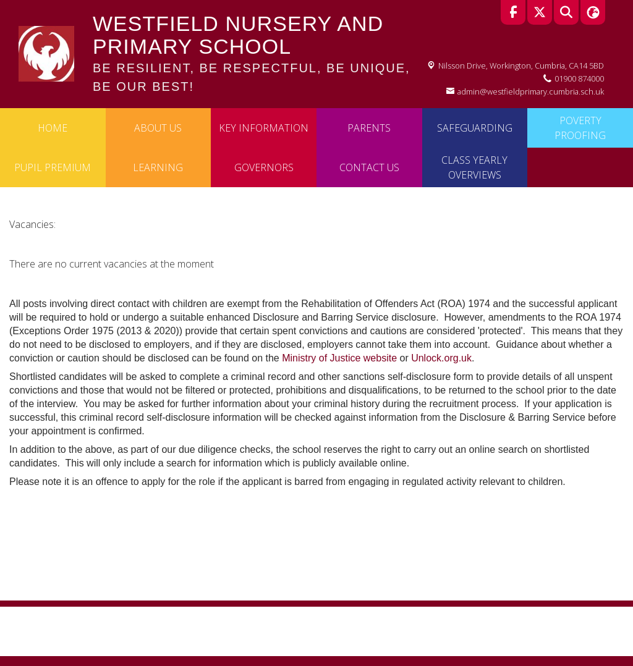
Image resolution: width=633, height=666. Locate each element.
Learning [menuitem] (158, 167)
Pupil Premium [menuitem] (52, 167)
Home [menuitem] (52, 128)
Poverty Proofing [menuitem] (580, 128)
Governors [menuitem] (264, 167)
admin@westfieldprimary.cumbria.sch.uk (530, 91)
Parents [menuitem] (369, 128)
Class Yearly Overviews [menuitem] (474, 167)
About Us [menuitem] (158, 128)
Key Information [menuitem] (263, 128)
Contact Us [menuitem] (369, 167)
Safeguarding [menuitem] (474, 128)
